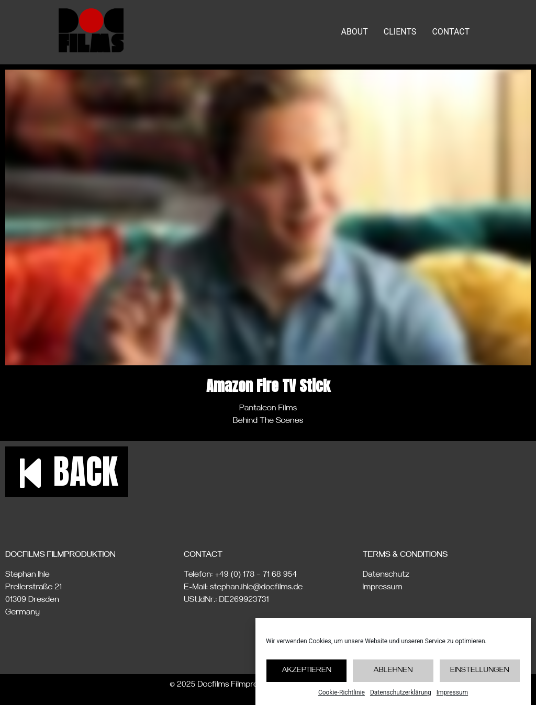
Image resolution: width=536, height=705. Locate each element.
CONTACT (451, 32)
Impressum (452, 692)
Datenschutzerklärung (400, 692)
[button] (66, 471)
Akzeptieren (306, 671)
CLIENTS (400, 32)
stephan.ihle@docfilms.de (256, 588)
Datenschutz (386, 575)
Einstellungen (479, 671)
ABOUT (354, 32)
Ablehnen (392, 671)
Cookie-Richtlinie (341, 692)
